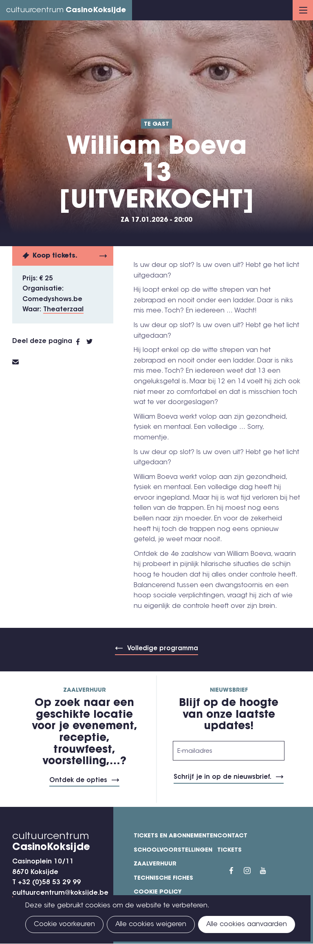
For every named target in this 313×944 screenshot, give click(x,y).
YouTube (268, 870)
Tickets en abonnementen (175, 836)
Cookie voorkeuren (64, 924)
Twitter (93, 342)
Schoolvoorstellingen (173, 850)
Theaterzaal (63, 309)
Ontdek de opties (78, 781)
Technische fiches (163, 878)
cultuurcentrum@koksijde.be (60, 893)
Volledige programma (162, 649)
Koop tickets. (55, 256)
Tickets (229, 850)
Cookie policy (158, 892)
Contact (232, 836)
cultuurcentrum (66, 10)
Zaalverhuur (155, 864)
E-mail (20, 362)
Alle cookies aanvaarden (246, 924)
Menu (303, 10)
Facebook (81, 342)
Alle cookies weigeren (150, 924)
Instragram (252, 870)
